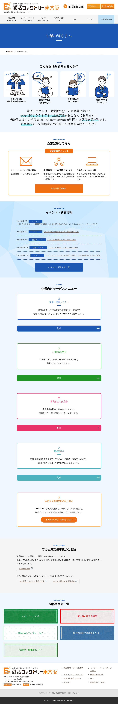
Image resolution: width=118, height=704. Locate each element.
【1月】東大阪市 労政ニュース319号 (61, 240)
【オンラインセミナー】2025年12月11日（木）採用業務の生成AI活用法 (73, 255)
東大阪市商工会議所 (87, 616)
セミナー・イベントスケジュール (28, 19)
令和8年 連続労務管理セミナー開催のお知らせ (61, 232)
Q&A (74, 19)
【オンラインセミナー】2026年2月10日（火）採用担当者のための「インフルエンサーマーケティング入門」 (58, 224)
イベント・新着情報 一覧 (59, 267)
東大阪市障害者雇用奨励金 (64, 581)
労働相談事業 (24, 569)
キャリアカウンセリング (43, 19)
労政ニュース (37, 240)
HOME (10, 51)
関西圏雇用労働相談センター (87, 633)
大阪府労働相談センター (31, 650)
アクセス (90, 19)
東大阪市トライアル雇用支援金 (31, 581)
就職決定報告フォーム (59, 19)
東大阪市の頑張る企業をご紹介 (59, 520)
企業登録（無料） (59, 188)
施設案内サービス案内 (11, 19)
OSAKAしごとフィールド (30, 633)
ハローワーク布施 (30, 616)
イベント (35, 221)
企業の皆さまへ (106, 19)
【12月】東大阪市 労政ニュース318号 (63, 247)
